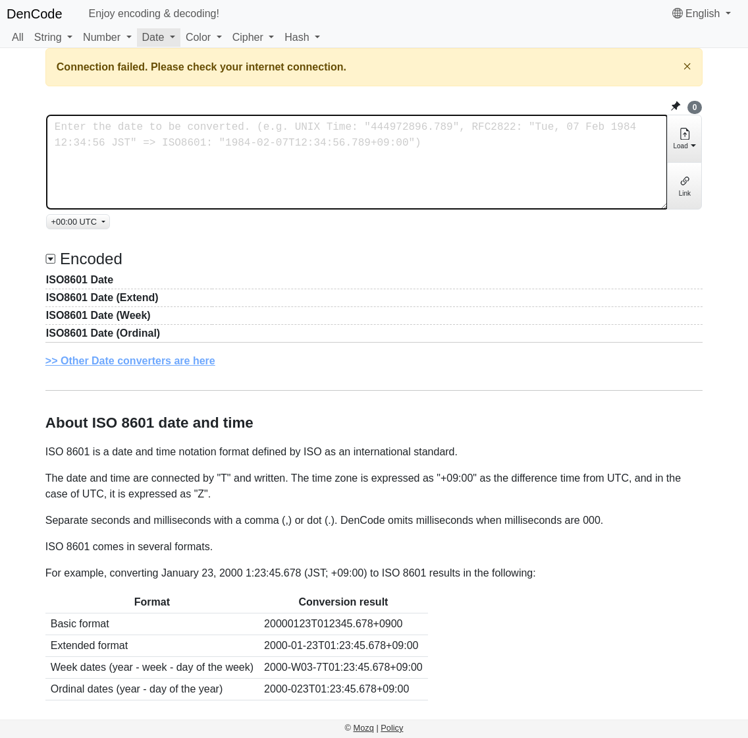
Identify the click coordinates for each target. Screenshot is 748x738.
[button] (53, 37)
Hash (296, 37)
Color (198, 37)
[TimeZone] (78, 221)
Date (153, 37)
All (18, 37)
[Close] (687, 66)
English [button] (697, 13)
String (48, 37)
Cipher (247, 37)
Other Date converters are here (138, 360)
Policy (392, 728)
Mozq (364, 728)
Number (101, 37)
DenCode (35, 14)
